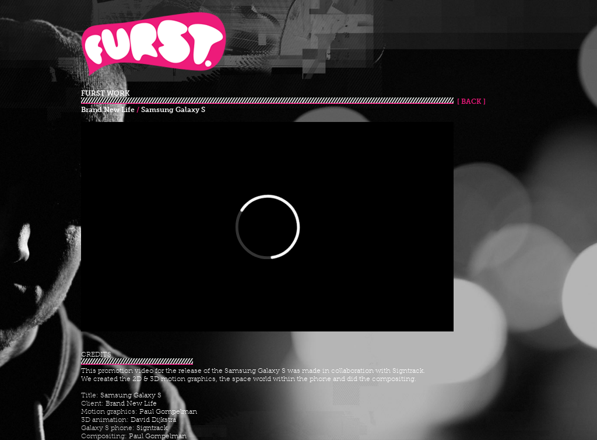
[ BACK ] (470, 101)
